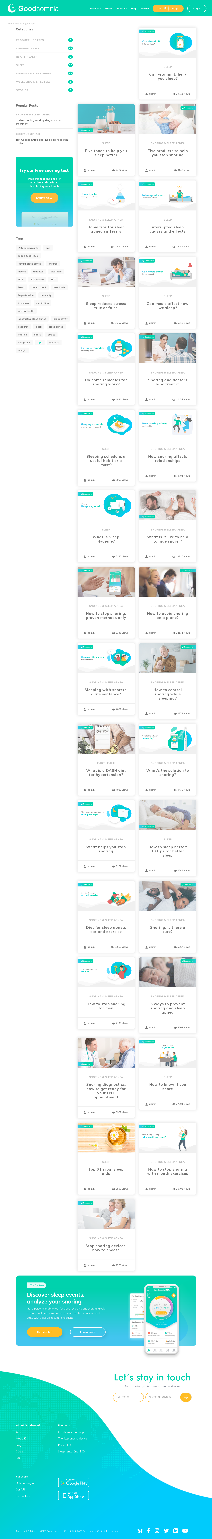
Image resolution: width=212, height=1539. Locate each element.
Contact (144, 8)
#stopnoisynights (28, 247)
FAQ (18, 1458)
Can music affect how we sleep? (168, 305)
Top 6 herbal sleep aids (106, 1171)
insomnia (23, 303)
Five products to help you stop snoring (168, 153)
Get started (44, 1332)
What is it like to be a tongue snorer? (167, 539)
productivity (61, 318)
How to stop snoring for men (106, 1006)
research (23, 326)
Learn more (87, 1332)
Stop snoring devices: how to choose (106, 1248)
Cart (162, 8)
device (22, 271)
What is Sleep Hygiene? (106, 539)
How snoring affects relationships (167, 458)
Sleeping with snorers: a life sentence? (106, 692)
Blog (133, 8)
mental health (26, 310)
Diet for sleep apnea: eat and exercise (106, 929)
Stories (44, 90)
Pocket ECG (65, 1445)
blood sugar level (28, 255)
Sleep (168, 66)
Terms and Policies (25, 1531)
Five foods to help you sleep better (106, 153)
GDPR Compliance (49, 1531)
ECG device (37, 279)
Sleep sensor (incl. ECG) (71, 1451)
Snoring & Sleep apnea (168, 143)
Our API (20, 1489)
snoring (22, 334)
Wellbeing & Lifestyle (44, 82)
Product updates (44, 40)
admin (150, 94)
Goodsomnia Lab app (71, 1432)
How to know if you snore (167, 1086)
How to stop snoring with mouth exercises (167, 1171)
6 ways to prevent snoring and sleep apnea (167, 1008)
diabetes (38, 271)
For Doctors (23, 1496)
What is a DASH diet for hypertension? (106, 772)
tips (40, 342)
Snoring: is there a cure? (167, 929)
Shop (174, 8)
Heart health (106, 763)
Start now (44, 198)
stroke (51, 334)
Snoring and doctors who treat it (167, 382)
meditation (42, 303)
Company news (44, 48)
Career (20, 1451)
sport (37, 334)
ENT (53, 279)
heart (21, 287)
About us (121, 8)
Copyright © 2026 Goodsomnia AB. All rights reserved (91, 1531)
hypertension (26, 295)
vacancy (54, 342)
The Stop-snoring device (72, 1438)
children (53, 263)
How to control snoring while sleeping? (167, 694)
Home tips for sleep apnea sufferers (106, 229)
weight (22, 350)
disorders (56, 271)
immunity (46, 295)
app (48, 247)
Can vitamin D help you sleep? (167, 76)
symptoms (24, 342)
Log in (196, 8)
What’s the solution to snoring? (167, 772)
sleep (39, 326)
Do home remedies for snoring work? (106, 382)
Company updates (29, 134)
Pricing (109, 8)
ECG (20, 279)
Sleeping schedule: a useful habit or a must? (106, 460)
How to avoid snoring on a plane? (167, 615)
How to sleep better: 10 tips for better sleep (167, 851)
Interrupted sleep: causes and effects (168, 229)
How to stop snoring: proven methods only (106, 615)
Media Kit (21, 1438)
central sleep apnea (29, 263)
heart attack (39, 287)
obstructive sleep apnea (32, 318)
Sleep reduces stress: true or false (106, 305)
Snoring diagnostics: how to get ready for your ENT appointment (106, 1090)
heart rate (59, 287)
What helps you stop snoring (106, 849)
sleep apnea (56, 326)
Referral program (26, 1483)
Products (95, 8)
